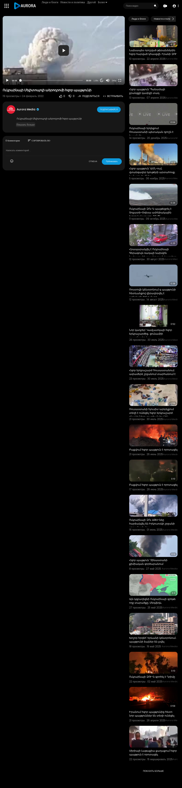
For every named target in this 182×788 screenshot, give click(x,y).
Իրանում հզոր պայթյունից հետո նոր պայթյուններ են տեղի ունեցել (151, 713)
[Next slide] (173, 19)
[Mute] (107, 80)
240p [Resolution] (114, 81)
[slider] (51, 80)
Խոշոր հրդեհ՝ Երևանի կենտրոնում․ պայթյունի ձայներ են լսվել (152, 639)
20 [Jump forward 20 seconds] (101, 80)
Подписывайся (109, 109)
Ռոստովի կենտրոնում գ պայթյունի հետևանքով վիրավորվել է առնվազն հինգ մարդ (152, 293)
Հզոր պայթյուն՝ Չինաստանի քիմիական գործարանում (148, 562)
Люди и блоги (50, 2)
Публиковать (111, 161)
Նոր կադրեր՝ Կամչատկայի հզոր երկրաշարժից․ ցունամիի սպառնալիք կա (150, 333)
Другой (91, 2)
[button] (175, 6)
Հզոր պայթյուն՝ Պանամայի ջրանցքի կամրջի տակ (147, 91)
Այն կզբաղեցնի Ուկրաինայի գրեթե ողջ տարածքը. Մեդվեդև (152, 601)
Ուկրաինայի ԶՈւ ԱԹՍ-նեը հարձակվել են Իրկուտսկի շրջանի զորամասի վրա (152, 523)
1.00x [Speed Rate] (95, 81)
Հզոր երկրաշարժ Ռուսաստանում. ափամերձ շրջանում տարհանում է (152, 372)
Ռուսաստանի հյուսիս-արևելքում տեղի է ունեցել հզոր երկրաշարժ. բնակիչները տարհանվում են (151, 412)
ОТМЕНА (93, 161)
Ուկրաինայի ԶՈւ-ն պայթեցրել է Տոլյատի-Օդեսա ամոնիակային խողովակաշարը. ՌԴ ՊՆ (150, 212)
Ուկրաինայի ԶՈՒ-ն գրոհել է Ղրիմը (152, 677)
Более (102, 2)
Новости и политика (73, 2)
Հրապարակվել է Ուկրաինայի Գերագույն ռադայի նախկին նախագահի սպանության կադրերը (152, 253)
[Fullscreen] (120, 80)
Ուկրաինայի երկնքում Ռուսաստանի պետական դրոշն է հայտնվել (151, 131)
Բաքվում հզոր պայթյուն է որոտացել (153, 449)
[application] (64, 50)
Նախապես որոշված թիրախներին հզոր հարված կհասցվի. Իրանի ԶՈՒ (153, 52)
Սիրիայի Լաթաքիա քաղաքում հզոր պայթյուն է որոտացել (153, 752)
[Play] (7, 80)
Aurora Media (28, 109)
